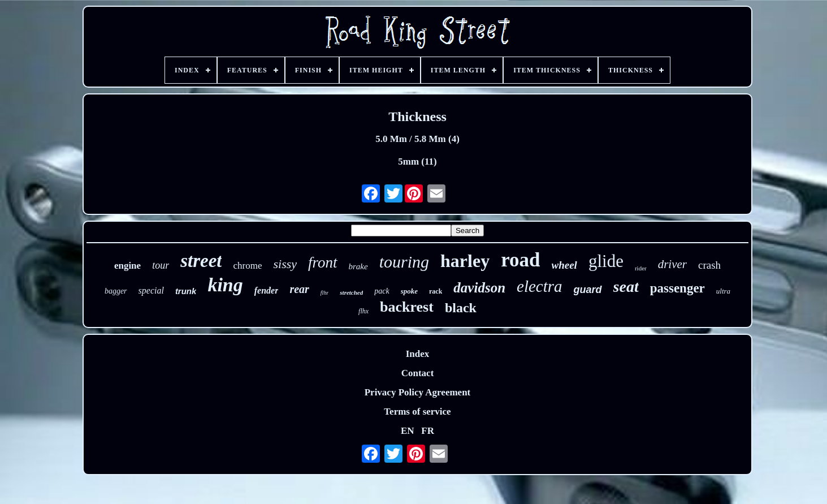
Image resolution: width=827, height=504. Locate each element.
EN (407, 430)
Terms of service (417, 411)
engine (127, 265)
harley (465, 261)
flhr (324, 293)
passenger (677, 288)
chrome (247, 265)
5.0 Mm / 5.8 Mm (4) (417, 138)
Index (418, 353)
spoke (409, 291)
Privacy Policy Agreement (418, 392)
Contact (417, 373)
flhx (363, 311)
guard (588, 289)
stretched (351, 292)
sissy (285, 264)
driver (672, 264)
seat (626, 286)
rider (641, 268)
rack (435, 291)
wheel (564, 265)
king (225, 284)
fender (266, 290)
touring (404, 261)
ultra (723, 291)
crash (709, 265)
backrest (407, 307)
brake (358, 266)
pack (381, 291)
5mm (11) (417, 161)
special (151, 290)
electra (539, 286)
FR (427, 430)
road (520, 260)
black (461, 307)
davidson (479, 287)
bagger (116, 291)
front (322, 262)
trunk (186, 291)
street (201, 261)
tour (160, 265)
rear (299, 289)
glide (606, 261)
